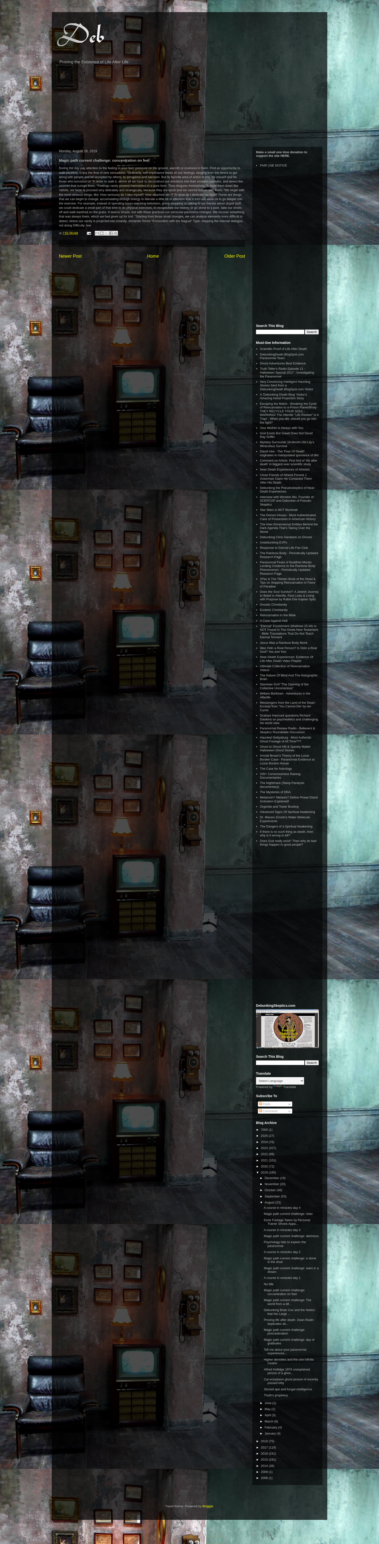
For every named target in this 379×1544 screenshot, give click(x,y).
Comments (268, 1111)
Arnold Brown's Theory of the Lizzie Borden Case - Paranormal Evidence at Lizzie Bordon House (287, 759)
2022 (265, 1154)
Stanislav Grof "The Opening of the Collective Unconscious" (284, 686)
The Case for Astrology (276, 768)
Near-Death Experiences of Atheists (285, 469)
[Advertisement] (189, 108)
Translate (284, 1087)
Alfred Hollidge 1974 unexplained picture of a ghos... (287, 1371)
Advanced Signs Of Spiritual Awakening (287, 812)
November (272, 1184)
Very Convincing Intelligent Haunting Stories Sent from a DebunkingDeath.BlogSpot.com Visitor (286, 385)
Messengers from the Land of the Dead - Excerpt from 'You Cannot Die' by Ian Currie (288, 706)
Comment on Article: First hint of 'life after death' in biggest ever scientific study (288, 462)
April (268, 1415)
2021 (265, 1160)
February (271, 1427)
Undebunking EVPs (273, 542)
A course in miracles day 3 (282, 1230)
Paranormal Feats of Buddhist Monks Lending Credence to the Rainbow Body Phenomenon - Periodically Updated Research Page (287, 567)
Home (153, 256)
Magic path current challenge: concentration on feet (284, 1292)
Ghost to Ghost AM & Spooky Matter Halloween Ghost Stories (285, 748)
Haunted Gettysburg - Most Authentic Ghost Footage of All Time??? (285, 739)
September (273, 1196)
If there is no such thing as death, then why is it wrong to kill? (286, 833)
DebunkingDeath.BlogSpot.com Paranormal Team (282, 356)
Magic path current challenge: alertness (291, 1236)
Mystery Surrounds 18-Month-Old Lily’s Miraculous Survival (287, 444)
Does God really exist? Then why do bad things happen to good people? (288, 843)
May (268, 1409)
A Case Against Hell (273, 621)
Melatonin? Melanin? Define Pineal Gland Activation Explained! (289, 799)
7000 (265, 1129)
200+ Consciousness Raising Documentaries (280, 776)
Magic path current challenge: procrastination (284, 1331)
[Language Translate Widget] (280, 1081)
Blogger (208, 1506)
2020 (265, 1166)
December (272, 1178)
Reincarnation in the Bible (278, 615)
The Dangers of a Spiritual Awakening (286, 826)
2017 (265, 1447)
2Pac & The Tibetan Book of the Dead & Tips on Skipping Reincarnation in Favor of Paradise (287, 582)
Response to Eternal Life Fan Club (284, 548)
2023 (265, 1148)
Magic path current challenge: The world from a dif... (287, 1302)
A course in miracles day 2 (282, 1252)
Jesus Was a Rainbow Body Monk (283, 643)
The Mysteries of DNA (275, 792)
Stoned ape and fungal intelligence (288, 1389)
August (270, 1202)
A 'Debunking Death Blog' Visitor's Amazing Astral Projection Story (283, 396)
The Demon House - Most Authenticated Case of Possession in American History (288, 517)
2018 (265, 1441)
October (271, 1190)
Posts (264, 1104)
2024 (265, 1142)
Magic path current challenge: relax (288, 1214)
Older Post (234, 256)
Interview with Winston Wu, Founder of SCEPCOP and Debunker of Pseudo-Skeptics (286, 500)
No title (268, 1284)
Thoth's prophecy (276, 1395)
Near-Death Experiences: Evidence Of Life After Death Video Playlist (286, 659)
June (268, 1403)
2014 (265, 1466)
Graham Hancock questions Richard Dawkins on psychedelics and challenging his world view (289, 719)
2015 (265, 1459)
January (271, 1433)
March (269, 1421)
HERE (284, 156)
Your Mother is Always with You (281, 428)
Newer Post (70, 256)
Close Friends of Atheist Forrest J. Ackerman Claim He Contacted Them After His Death (286, 478)
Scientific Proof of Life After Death (283, 349)
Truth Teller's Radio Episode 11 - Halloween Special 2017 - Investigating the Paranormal (287, 372)
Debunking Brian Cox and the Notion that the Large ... (289, 1312)
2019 (265, 1172)
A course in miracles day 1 (282, 1278)
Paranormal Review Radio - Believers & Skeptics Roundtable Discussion (287, 730)
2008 (265, 1478)
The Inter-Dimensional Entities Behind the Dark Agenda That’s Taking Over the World (289, 528)
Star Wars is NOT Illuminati (279, 510)
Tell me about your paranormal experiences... (285, 1351)
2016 (265, 1453)
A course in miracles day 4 (282, 1208)
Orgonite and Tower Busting (279, 806)
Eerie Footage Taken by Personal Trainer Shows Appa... (287, 1222)
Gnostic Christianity (273, 604)
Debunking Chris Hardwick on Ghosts (286, 537)
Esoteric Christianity (274, 610)
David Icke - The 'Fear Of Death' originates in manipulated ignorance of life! (289, 453)
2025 (265, 1136)
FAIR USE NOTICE (273, 165)
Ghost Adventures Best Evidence (283, 363)
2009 (265, 1472)
